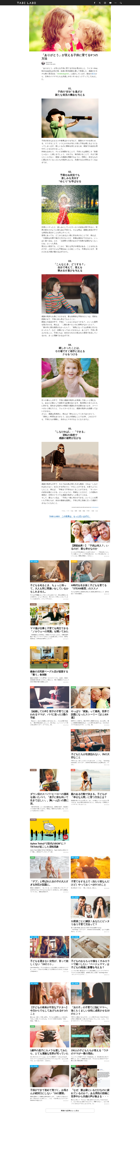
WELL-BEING (34, 562)
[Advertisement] (70, 1149)
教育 (76, 511)
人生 (97, 511)
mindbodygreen (63, 74)
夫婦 (93, 511)
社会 (72, 511)
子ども (63, 511)
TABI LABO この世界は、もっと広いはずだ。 (70, 517)
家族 (84, 511)
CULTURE (33, 605)
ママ (68, 511)
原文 (93, 74)
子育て (88, 511)
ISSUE (73, 688)
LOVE (73, 522)
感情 (80, 511)
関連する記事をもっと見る (70, 1111)
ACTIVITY (74, 562)
